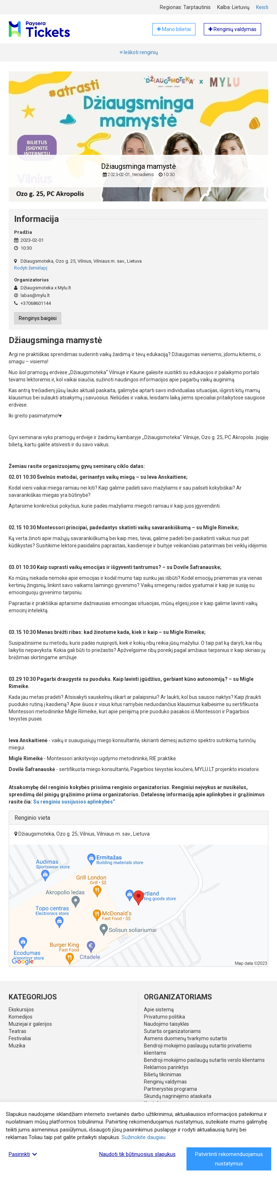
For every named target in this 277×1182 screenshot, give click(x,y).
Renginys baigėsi (38, 318)
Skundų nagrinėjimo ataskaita (177, 1096)
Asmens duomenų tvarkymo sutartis (185, 1038)
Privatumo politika (164, 1017)
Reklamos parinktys (166, 1067)
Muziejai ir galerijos (30, 1024)
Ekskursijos (21, 1009)
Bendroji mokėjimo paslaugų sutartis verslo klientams (204, 1060)
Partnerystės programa (170, 1089)
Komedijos (20, 1017)
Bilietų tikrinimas (162, 1074)
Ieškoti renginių (138, 52)
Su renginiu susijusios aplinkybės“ (74, 802)
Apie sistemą (159, 1009)
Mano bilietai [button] (174, 29)
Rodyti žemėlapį (30, 268)
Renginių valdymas (165, 1082)
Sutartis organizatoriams (172, 1031)
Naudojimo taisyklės (166, 1024)
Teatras (17, 1031)
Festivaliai (20, 1038)
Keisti (262, 7)
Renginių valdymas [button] (232, 29)
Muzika (17, 1046)
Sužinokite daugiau (144, 1137)
